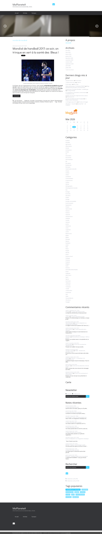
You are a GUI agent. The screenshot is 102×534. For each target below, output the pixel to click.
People (67, 250)
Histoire (67, 210)
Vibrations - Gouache (71, 104)
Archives (25, 13)
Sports (51, 102)
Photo (67, 254)
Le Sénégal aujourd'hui (71, 102)
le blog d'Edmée (71, 90)
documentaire (69, 492)
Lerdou (67, 316)
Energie (67, 199)
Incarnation (78, 80)
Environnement (30, 102)
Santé (67, 266)
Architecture (69, 150)
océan (67, 245)
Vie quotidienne (69, 298)
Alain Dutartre (69, 329)
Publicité (68, 262)
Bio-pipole (68, 163)
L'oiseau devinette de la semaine (76, 330)
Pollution (47, 102)
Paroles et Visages (83, 102)
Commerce (68, 176)
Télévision (68, 283)
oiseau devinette (80, 494)
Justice (67, 224)
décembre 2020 (69, 58)
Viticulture (68, 300)
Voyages (68, 302)
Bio (66, 161)
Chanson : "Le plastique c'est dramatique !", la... (75, 358)
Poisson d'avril (69, 256)
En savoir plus (68, 532)
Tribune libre (69, 290)
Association (68, 155)
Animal (67, 148)
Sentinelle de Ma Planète (72, 269)
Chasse (67, 171)
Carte (68, 382)
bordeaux (82, 492)
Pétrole (67, 252)
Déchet (52, 100)
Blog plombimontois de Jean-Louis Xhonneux (77, 86)
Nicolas (67, 311)
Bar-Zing (76, 84)
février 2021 (68, 54)
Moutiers (68, 365)
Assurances (68, 157)
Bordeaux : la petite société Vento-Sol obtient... (77, 456)
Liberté (79, 82)
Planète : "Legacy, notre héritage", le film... (76, 445)
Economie (24, 102)
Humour (68, 212)
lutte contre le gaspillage (29, 103)
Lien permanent (17, 100)
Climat (67, 174)
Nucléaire (68, 243)
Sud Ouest (68, 281)
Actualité (32, 100)
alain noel (75, 497)
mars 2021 (68, 52)
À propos (34, 13)
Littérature (68, 226)
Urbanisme (68, 292)
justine (67, 358)
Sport (67, 277)
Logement (68, 229)
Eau (66, 190)
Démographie (69, 186)
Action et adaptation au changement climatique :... (76, 323)
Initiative (42, 102)
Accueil (16, 13)
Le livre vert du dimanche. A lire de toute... (77, 366)
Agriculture (68, 144)
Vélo (67, 294)
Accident (68, 140)
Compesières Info (70, 93)
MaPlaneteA (19, 4)
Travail (67, 288)
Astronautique (69, 159)
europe (68, 494)
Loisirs (67, 231)
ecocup (20, 103)
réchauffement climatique (73, 489)
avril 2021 (68, 50)
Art (66, 153)
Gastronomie (69, 209)
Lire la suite (16, 96)
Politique (68, 258)
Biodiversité (68, 165)
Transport (68, 286)
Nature (67, 241)
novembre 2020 (69, 60)
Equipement (68, 205)
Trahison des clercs (70, 82)
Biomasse (68, 167)
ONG (67, 247)
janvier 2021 (68, 56)
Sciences (68, 267)
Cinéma (67, 172)
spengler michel (69, 350)
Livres (67, 228)
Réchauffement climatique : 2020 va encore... (77, 337)
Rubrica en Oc (70, 97)
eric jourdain (69, 344)
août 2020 (68, 65)
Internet (68, 222)
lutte (73, 494)
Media (67, 235)
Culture (67, 182)
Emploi (67, 197)
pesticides (68, 497)
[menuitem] (17, 13)
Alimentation (69, 146)
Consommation (38, 100)
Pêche (67, 248)
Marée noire (69, 233)
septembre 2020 (70, 63)
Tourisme (68, 285)
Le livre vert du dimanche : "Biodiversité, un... (76, 345)
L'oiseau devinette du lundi (77, 311)
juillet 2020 (68, 67)
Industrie (37, 102)
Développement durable (71, 188)
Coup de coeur (46, 100)
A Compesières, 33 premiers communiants (76, 92)
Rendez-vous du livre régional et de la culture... (77, 95)
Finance (67, 207)
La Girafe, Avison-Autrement (76, 99)
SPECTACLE (68, 275)
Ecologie (19, 102)
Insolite (67, 220)
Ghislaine (68, 337)
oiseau (76, 492)
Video (67, 296)
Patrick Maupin (69, 323)
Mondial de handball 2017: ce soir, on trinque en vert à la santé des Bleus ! (36, 50)
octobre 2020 (69, 62)
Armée (67, 152)
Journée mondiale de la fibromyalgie (74, 98)
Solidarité (68, 273)
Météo (67, 237)
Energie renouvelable (71, 201)
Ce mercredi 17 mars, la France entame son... (76, 417)
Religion (68, 264)
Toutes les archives (70, 69)
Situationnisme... (70, 80)
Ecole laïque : (69, 84)
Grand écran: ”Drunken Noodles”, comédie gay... (77, 89)
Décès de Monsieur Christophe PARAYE (75, 86)
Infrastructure (69, 216)
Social (67, 271)
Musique (68, 239)
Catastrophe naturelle (71, 169)
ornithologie (84, 489)
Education (68, 195)
